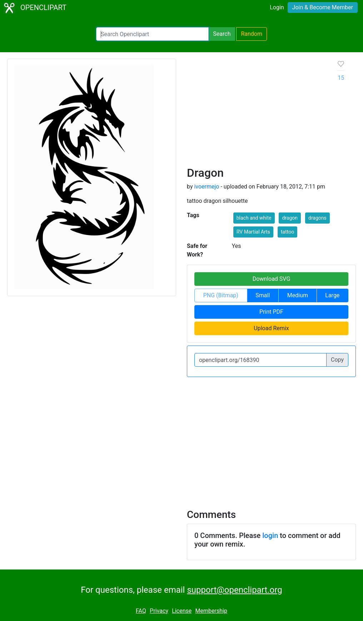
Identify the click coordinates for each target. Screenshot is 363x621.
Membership (211, 610)
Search (221, 33)
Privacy (159, 610)
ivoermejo (206, 186)
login (270, 535)
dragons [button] (317, 218)
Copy (337, 359)
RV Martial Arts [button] (253, 232)
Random (251, 33)
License (182, 610)
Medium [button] (297, 295)
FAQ (141, 610)
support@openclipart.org (234, 590)
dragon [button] (290, 218)
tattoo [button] (287, 232)
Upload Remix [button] (271, 328)
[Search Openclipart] (152, 34)
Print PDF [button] (271, 311)
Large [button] (332, 295)
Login (277, 7)
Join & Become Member (322, 7)
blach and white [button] (254, 218)
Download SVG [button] (271, 278)
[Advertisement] (256, 112)
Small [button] (262, 295)
